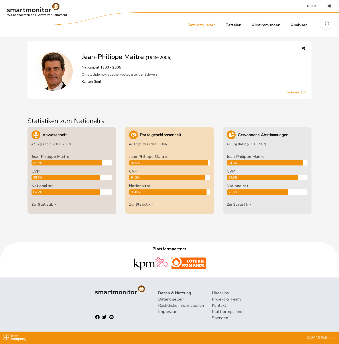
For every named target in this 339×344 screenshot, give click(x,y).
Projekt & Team (226, 299)
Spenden (220, 317)
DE (308, 6)
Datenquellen (170, 299)
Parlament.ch (296, 92)
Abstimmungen (266, 25)
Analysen (299, 25)
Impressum (168, 311)
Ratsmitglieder (201, 25)
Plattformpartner (228, 311)
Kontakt (219, 305)
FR (314, 6)
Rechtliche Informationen (181, 305)
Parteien (233, 25)
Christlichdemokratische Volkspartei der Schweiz (119, 74)
